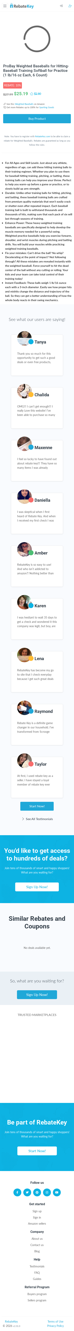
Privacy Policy (55, 1325)
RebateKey (11, 1321)
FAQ (37, 1272)
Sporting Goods (46, 107)
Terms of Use (55, 1321)
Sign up (37, 1211)
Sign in (37, 1217)
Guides (37, 1279)
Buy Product (37, 118)
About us (37, 1238)
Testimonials (37, 1266)
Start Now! (37, 806)
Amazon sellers (37, 1223)
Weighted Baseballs (24, 104)
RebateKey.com (42, 136)
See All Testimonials (37, 819)
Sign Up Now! (37, 887)
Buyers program (37, 1294)
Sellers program (37, 1300)
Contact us (37, 1245)
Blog (37, 1251)
